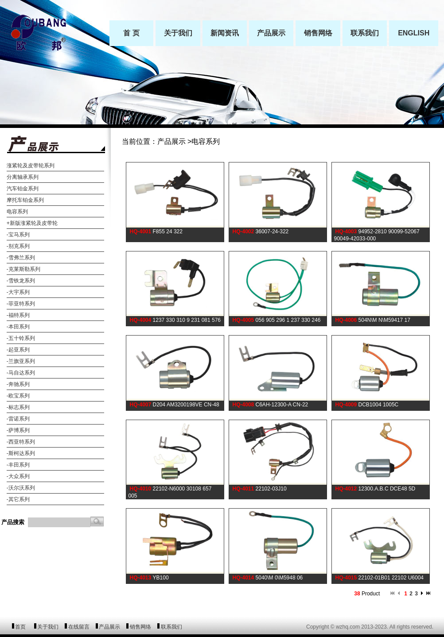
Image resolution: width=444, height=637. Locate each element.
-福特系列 (18, 315)
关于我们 (47, 627)
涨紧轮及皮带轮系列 (31, 165)
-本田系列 (18, 327)
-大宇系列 (18, 292)
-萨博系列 (18, 430)
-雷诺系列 (18, 419)
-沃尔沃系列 (21, 488)
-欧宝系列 (18, 396)
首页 (20, 627)
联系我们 (171, 627)
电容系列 (17, 211)
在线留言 (79, 627)
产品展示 (109, 627)
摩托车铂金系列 (25, 200)
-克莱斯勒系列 (23, 269)
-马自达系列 (21, 373)
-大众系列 (18, 476)
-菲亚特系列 (21, 304)
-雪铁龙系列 (21, 281)
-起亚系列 (18, 350)
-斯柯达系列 (21, 453)
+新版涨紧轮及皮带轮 (32, 223)
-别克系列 (18, 246)
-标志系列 (18, 407)
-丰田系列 (18, 465)
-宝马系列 (18, 235)
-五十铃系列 (21, 338)
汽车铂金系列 (23, 188)
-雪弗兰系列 (21, 258)
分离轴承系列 (23, 177)
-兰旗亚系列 (21, 361)
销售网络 (140, 627)
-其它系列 (18, 499)
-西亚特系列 (21, 442)
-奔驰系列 (18, 384)
